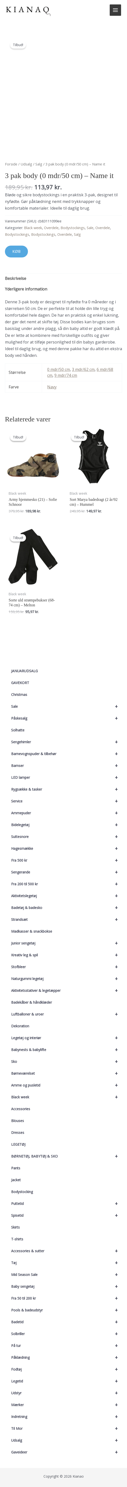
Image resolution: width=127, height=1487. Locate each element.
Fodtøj (66, 1369)
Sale (66, 706)
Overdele (51, 227)
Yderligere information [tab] (26, 289)
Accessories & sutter (66, 1251)
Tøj (66, 1263)
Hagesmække (66, 848)
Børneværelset (66, 1073)
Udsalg (66, 1440)
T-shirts (17, 1239)
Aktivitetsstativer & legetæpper (66, 991)
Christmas (19, 694)
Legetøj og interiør (66, 1038)
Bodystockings (73, 227)
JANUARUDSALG (24, 671)
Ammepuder (66, 813)
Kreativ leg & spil (66, 955)
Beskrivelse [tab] (15, 278)
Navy (52, 387)
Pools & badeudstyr (66, 1310)
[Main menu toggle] (115, 10)
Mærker (66, 1405)
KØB (16, 251)
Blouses (17, 1120)
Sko (66, 1062)
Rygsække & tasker (66, 789)
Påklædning (66, 1357)
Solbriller (66, 1334)
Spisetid (66, 1215)
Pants (15, 1168)
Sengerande (66, 872)
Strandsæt (66, 919)
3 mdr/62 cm (83, 369)
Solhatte (17, 730)
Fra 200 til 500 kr (66, 884)
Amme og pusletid (66, 1085)
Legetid (66, 1381)
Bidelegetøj (66, 825)
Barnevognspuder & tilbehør (66, 754)
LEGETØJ (18, 1144)
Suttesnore (66, 837)
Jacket (16, 1180)
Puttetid (66, 1204)
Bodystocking (22, 1191)
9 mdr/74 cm (65, 375)
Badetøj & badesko (66, 908)
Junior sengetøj (66, 943)
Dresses (17, 1132)
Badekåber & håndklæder (31, 1002)
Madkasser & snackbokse (31, 931)
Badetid (66, 1322)
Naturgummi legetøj (66, 979)
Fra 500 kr (66, 860)
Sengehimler (66, 742)
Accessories (20, 1108)
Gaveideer (66, 1452)
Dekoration (20, 1026)
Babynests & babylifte (66, 1050)
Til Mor (66, 1428)
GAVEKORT (20, 682)
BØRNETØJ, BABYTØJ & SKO (66, 1156)
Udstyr (66, 1393)
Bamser (66, 766)
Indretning (66, 1417)
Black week (66, 1097)
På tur (66, 1346)
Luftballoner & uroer (66, 1014)
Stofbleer (66, 967)
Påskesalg (66, 718)
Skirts (15, 1227)
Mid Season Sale (66, 1275)
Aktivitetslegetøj (66, 896)
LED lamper (66, 777)
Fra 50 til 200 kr (66, 1298)
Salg (38, 164)
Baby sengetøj (66, 1286)
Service (66, 801)
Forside (11, 164)
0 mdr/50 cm (58, 369)
